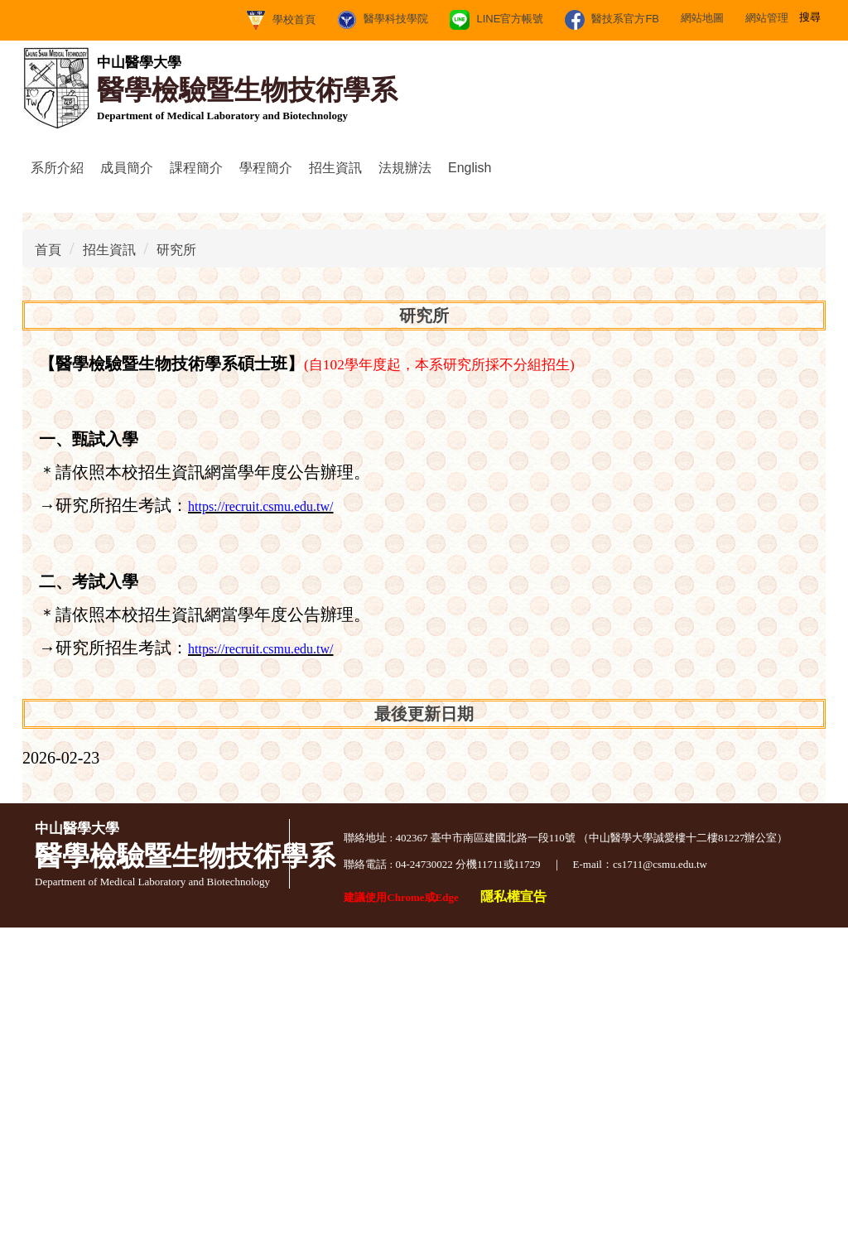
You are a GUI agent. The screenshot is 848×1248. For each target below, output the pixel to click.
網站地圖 (540, 18)
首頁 (48, 570)
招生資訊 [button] (335, 168)
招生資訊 (109, 570)
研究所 (176, 570)
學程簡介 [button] (265, 168)
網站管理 (605, 18)
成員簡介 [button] (126, 168)
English (469, 168)
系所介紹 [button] (57, 168)
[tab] (379, 499)
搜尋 (812, 16)
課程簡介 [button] (196, 168)
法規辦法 (404, 168)
